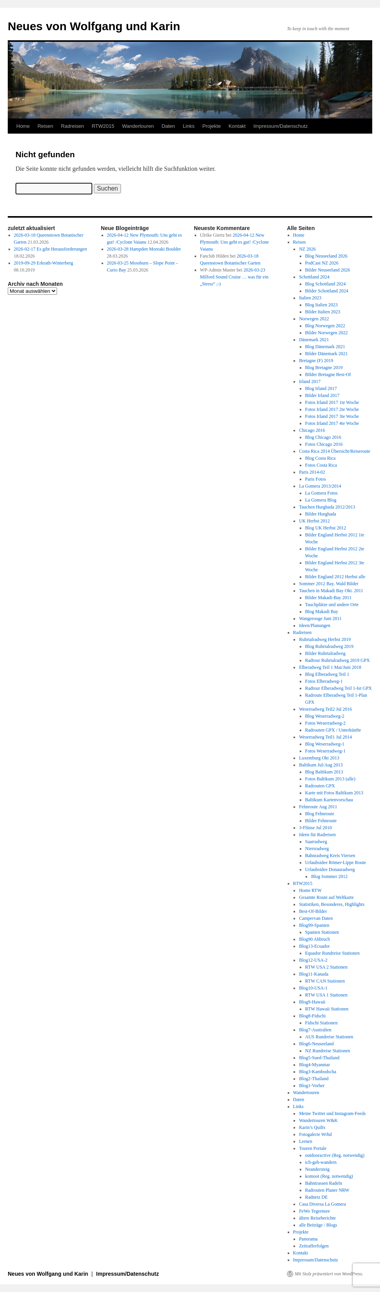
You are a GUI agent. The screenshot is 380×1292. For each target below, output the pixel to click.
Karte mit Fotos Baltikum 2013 (334, 792)
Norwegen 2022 (314, 318)
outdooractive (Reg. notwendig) (334, 1155)
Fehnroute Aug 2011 (318, 806)
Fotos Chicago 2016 (324, 444)
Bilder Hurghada (320, 514)
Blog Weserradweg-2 (324, 716)
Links (188, 126)
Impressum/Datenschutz (280, 126)
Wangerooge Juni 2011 (320, 618)
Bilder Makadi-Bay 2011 (328, 597)
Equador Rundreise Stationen (332, 953)
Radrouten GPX (320, 786)
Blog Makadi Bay (321, 611)
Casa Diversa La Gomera (322, 1204)
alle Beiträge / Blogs (318, 1225)
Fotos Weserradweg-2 (325, 723)
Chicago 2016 (312, 430)
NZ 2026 (307, 249)
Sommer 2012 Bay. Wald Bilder (328, 583)
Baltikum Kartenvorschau (329, 799)
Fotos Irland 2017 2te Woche (332, 409)
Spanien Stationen (322, 932)
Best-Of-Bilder (313, 911)
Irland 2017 (310, 381)
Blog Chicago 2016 (323, 437)
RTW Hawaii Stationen (327, 1009)
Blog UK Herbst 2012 (325, 528)
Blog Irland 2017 (321, 388)
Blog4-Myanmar (314, 1064)
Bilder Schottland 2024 (326, 291)
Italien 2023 (310, 298)
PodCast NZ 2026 (322, 263)
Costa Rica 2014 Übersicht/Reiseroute (334, 451)
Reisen (45, 126)
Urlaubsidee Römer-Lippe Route (335, 862)
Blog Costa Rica (320, 458)
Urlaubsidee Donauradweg (330, 869)
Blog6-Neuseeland (316, 1043)
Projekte (211, 126)
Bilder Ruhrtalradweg (325, 653)
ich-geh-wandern (321, 1162)
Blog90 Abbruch (314, 939)
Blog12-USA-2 (313, 960)
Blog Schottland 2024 (325, 284)
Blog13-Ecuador (314, 946)
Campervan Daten (316, 918)
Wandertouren (138, 126)
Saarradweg (316, 841)
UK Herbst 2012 (314, 521)
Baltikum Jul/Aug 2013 (321, 765)
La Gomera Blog (321, 500)
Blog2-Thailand (313, 1078)
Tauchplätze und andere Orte (332, 604)
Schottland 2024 (314, 277)
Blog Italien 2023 (321, 305)
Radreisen (72, 126)
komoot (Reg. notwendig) (329, 1176)
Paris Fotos (315, 479)
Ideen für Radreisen (317, 834)
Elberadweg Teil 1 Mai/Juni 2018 (330, 667)
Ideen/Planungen (314, 625)
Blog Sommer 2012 (329, 876)
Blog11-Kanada (313, 974)
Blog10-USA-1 (313, 988)
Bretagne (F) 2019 (316, 360)
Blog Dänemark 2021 (325, 346)
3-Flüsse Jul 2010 (315, 827)
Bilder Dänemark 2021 (326, 353)
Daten (168, 126)
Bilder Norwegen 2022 (326, 332)
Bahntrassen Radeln (323, 1183)
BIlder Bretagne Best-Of (328, 374)
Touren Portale (312, 1148)
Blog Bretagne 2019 (324, 367)
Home (23, 126)
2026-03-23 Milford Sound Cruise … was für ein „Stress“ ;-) (234, 277)
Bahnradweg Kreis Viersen (330, 855)
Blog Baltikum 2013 (324, 772)
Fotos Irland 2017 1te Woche (332, 402)
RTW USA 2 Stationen (326, 967)
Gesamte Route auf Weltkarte (326, 897)
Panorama (308, 1239)
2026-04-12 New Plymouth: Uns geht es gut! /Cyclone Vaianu (234, 242)
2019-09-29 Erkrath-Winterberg (43, 263)
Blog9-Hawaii (312, 1002)
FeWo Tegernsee (314, 1211)
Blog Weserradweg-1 (324, 744)
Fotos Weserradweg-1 (325, 751)
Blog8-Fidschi (312, 1016)
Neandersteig (317, 1169)
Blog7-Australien (315, 1030)
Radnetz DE (316, 1197)
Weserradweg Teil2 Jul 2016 (325, 709)
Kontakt (236, 126)
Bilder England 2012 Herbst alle (335, 576)
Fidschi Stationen (321, 1023)
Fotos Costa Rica (321, 465)
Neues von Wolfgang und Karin (94, 26)
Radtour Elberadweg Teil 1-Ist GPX (338, 688)
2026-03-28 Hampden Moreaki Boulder (144, 249)
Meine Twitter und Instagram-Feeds (332, 1113)
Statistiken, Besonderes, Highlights (331, 904)
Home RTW (310, 890)
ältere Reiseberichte (317, 1218)
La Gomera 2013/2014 (320, 486)
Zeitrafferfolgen (313, 1246)
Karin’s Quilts (312, 1127)
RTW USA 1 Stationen (326, 995)
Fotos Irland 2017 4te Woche (332, 423)
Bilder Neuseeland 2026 (327, 270)
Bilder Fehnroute (321, 820)
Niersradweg (317, 848)
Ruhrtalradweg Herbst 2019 (325, 639)
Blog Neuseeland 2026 (326, 256)
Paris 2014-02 (312, 472)
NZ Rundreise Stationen (327, 1050)
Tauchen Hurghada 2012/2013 (327, 507)
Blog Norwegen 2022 (325, 325)
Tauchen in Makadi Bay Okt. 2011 (331, 590)
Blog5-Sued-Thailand (319, 1057)
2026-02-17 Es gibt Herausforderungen (50, 249)
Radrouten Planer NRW (327, 1190)
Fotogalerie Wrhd (315, 1134)
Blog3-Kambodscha (317, 1071)
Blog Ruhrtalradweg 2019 (329, 646)
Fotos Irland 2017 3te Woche (332, 416)
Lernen (305, 1141)
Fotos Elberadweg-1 (324, 681)
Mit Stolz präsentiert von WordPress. (329, 1274)
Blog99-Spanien (314, 925)
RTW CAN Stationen (325, 981)
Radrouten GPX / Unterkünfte (333, 730)
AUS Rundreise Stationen (329, 1036)
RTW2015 (103, 126)
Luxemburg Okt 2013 (319, 758)
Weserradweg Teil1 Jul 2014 (325, 737)
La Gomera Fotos (321, 493)
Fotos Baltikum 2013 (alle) (330, 779)
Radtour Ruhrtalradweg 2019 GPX (337, 660)
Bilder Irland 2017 (322, 395)
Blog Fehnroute (319, 813)
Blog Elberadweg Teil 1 (327, 674)
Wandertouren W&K (318, 1120)
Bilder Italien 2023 (322, 311)
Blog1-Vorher (312, 1085)
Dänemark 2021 (314, 339)
